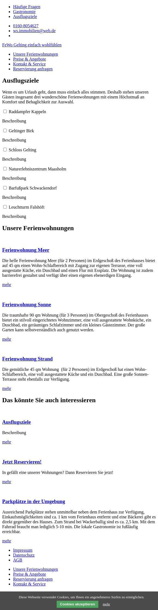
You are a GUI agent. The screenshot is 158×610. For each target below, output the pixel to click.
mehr (106, 604)
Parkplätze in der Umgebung (33, 501)
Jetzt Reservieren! (22, 462)
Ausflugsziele (16, 422)
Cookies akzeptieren (77, 604)
